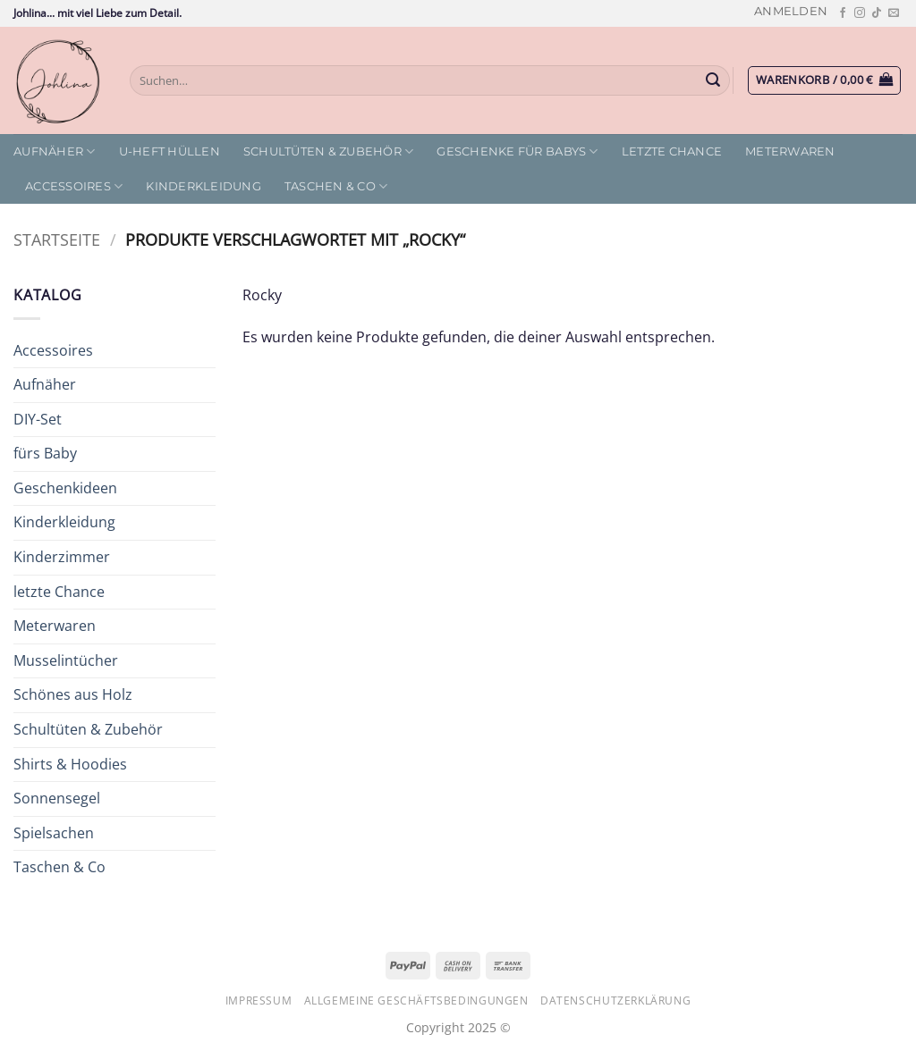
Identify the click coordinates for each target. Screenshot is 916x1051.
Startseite (56, 239)
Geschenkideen (65, 488)
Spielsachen (53, 833)
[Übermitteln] (714, 80)
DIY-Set (37, 419)
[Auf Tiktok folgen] (876, 13)
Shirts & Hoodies (70, 764)
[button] (790, 11)
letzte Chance (672, 151)
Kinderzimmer (61, 557)
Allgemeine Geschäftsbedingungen (416, 1000)
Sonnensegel (56, 798)
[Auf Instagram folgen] (859, 13)
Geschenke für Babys (517, 151)
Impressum (259, 1000)
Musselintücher (65, 660)
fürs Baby (45, 453)
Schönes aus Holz (72, 694)
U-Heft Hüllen (169, 151)
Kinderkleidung (203, 186)
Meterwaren (790, 151)
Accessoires (74, 186)
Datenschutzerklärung (615, 1000)
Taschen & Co (336, 186)
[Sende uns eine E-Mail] (893, 13)
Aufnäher (54, 151)
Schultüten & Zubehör (328, 151)
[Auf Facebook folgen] (842, 13)
